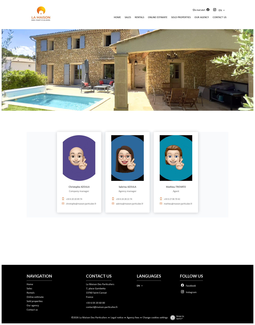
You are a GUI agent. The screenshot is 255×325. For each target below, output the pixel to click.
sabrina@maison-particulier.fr (129, 204)
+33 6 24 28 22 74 (124, 199)
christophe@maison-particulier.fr (81, 204)
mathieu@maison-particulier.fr (178, 204)
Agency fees (133, 317)
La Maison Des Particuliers (100, 284)
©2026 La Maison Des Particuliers (89, 317)
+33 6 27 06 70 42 (172, 199)
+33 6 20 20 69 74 (74, 199)
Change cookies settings (155, 317)
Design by (176, 317)
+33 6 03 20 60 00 (95, 303)
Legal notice (117, 317)
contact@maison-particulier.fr (102, 307)
